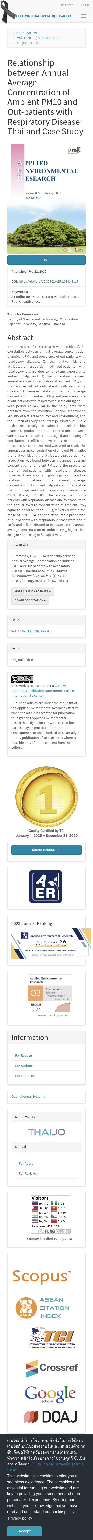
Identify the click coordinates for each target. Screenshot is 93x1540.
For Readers (24, 1055)
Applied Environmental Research (37, 16)
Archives (33, 32)
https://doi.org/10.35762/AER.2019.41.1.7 (48, 281)
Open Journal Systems (28, 1096)
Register (67, 5)
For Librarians (25, 1075)
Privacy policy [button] (20, 1518)
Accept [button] (25, 1531)
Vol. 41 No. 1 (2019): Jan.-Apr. (38, 37)
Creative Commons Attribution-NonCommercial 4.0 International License (42, 690)
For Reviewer (28, 1173)
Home (15, 32)
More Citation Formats (33, 591)
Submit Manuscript (46, 850)
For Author (27, 1163)
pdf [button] (46, 260)
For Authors (24, 1065)
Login (85, 5)
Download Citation (30, 600)
